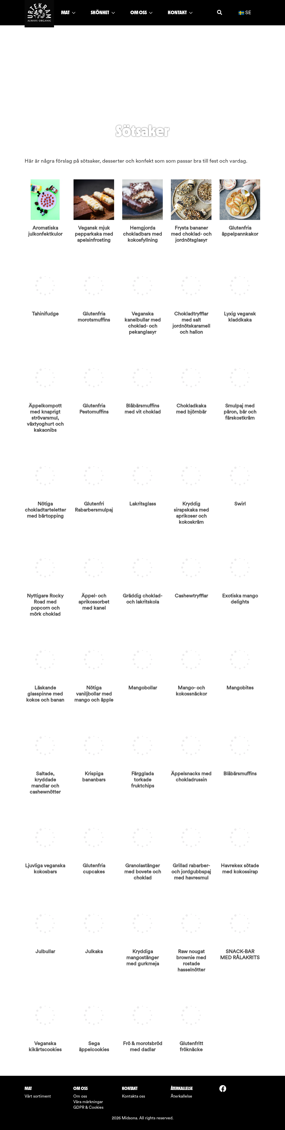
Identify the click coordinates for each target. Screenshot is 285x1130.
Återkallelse (181, 1096)
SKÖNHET (103, 12)
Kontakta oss (133, 1096)
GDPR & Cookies (88, 1107)
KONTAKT (180, 12)
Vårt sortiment (38, 1096)
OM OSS (141, 12)
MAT (68, 12)
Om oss (80, 1096)
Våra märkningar (88, 1102)
